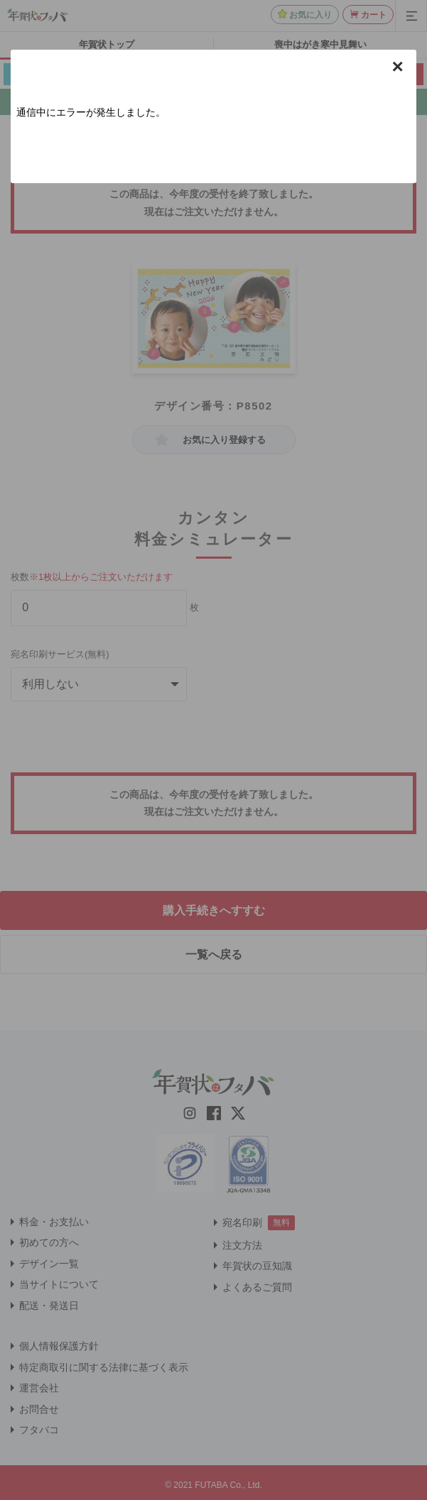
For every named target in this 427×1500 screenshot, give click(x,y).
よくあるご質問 (257, 1287)
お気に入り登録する (224, 439)
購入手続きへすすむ (214, 910)
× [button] (398, 67)
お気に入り (310, 15)
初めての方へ (49, 1242)
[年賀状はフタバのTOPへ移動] (37, 15)
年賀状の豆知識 (257, 1265)
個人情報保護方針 (59, 1346)
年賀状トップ (106, 44)
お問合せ (39, 1409)
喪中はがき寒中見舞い (320, 44)
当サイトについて (59, 1284)
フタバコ (39, 1429)
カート (374, 15)
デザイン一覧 (49, 1263)
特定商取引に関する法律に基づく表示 (103, 1367)
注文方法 (242, 1245)
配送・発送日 (49, 1305)
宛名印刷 (242, 1222)
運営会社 (39, 1388)
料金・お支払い (54, 1221)
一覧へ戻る (213, 954)
